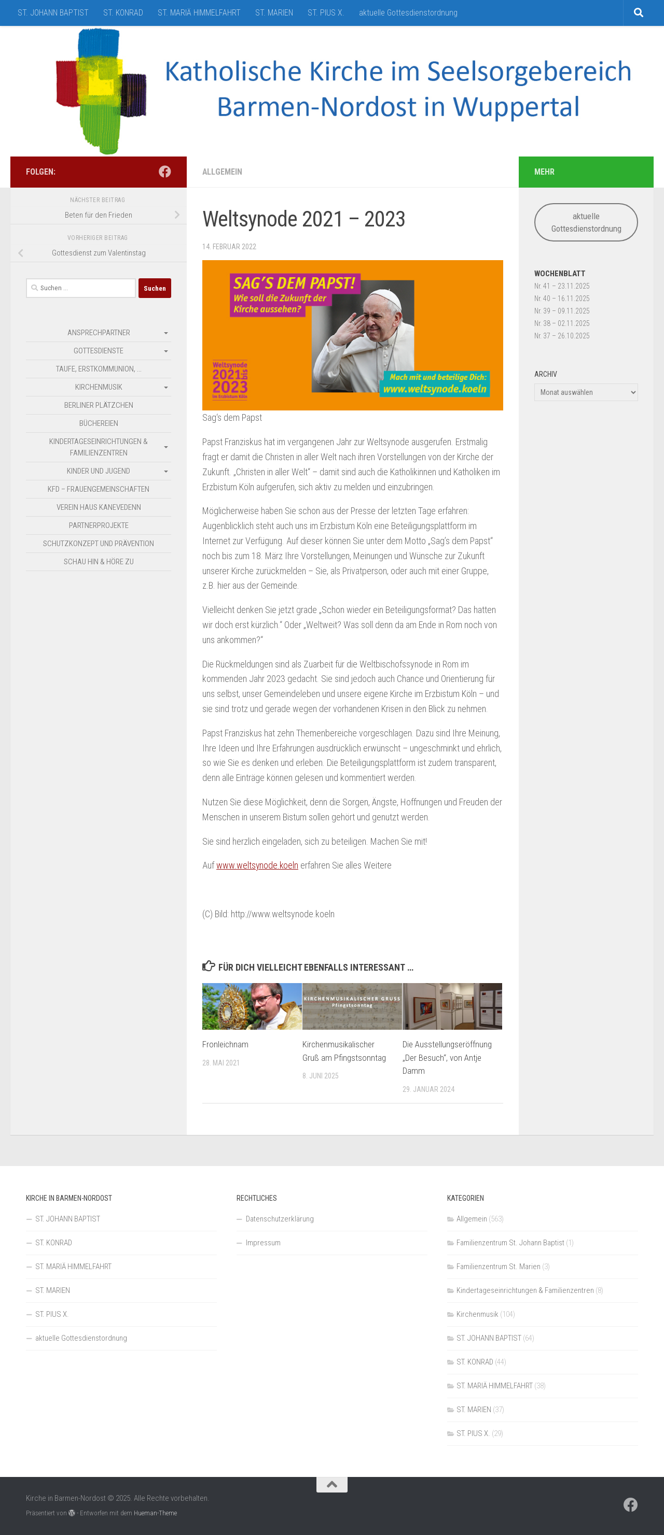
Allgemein (222, 172)
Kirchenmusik (98, 387)
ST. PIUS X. (326, 13)
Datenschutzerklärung (280, 1219)
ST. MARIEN (274, 13)
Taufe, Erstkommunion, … (99, 369)
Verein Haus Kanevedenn (99, 507)
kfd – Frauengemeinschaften (98, 489)
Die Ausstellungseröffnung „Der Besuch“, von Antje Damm (447, 1057)
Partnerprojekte (99, 525)
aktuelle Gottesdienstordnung (408, 13)
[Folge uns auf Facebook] (165, 171)
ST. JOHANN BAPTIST (53, 13)
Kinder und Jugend (98, 471)
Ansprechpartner (98, 332)
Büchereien (98, 423)
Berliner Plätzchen (98, 405)
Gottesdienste (98, 351)
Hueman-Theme (155, 1513)
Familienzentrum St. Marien (499, 1266)
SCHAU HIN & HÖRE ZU (99, 561)
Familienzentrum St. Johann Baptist (510, 1242)
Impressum (263, 1242)
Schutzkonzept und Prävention (98, 543)
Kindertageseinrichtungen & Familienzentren (98, 447)
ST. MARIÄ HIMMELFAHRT (199, 13)
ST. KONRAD (123, 13)
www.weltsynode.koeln (257, 865)
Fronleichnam (225, 1044)
